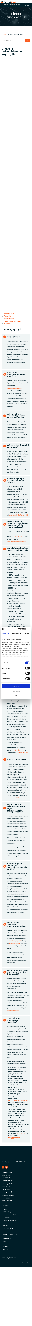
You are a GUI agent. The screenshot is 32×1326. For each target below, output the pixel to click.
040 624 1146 (19, 750)
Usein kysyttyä (7, 1238)
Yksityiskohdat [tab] (16, 634)
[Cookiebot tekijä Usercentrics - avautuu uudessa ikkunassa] (19, 629)
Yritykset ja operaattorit (10, 1220)
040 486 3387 (19, 536)
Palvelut (5, 1209)
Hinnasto (5, 1225)
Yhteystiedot (6, 1250)
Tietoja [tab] (26, 634)
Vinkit (4, 1241)
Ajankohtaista (8, 1229)
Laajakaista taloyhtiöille (9, 1215)
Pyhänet (5, 1246)
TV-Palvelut (6, 1217)
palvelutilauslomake (14, 943)
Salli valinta (16, 691)
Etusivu (5, 1206)
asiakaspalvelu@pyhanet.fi (14, 941)
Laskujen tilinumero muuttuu (12, 4)
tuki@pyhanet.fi (14, 1138)
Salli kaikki (16, 686)
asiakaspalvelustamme (13, 1010)
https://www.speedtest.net (18, 1100)
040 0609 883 (6, 1198)
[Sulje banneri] (29, 629)
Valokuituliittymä (7, 1212)
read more (27, 4)
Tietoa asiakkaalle (9, 1235)
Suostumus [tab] (5, 634)
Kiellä (16, 696)
